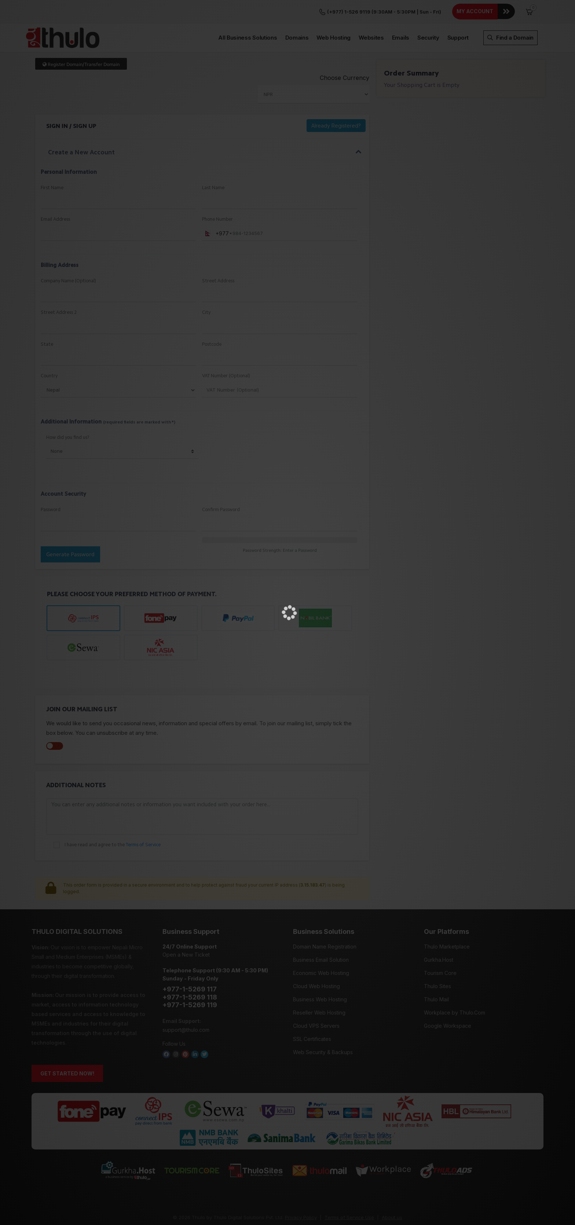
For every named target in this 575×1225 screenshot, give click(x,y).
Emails (400, 14)
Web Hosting (333, 14)
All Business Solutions (247, 14)
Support (458, 14)
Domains (297, 14)
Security (428, 14)
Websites (371, 14)
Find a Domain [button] (510, 14)
